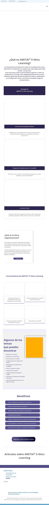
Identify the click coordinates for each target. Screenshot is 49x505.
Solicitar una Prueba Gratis (23, 439)
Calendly (8, 478)
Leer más (18, 258)
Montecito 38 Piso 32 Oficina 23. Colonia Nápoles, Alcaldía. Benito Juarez (23, 493)
